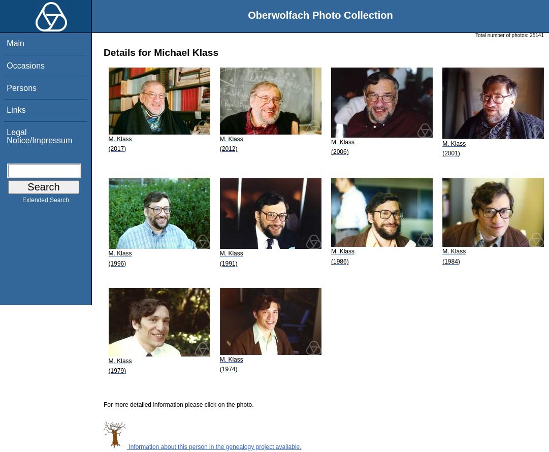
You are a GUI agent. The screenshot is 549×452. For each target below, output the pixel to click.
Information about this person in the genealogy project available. (203, 446)
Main (15, 43)
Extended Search (45, 202)
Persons (22, 88)
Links (16, 110)
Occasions (26, 65)
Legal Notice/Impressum (39, 136)
